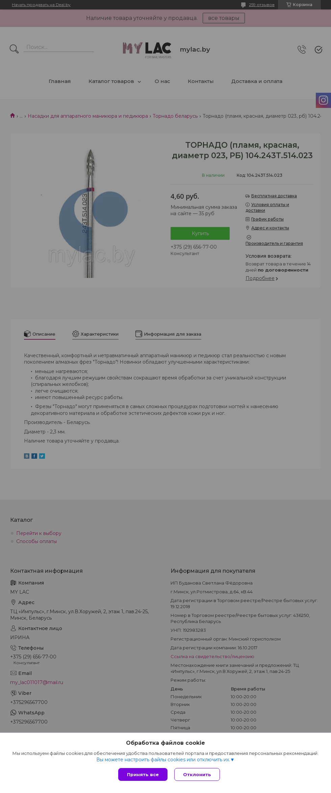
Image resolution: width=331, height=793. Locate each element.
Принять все (143, 774)
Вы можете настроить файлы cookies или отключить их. (163, 760)
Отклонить (197, 774)
